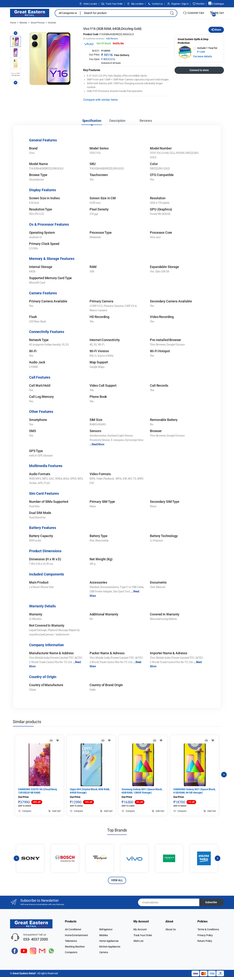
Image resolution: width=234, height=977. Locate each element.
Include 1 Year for (207, 50)
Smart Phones (37, 22)
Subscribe (211, 902)
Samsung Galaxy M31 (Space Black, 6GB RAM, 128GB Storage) (142, 791)
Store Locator (88, 3)
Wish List (138, 940)
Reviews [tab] (146, 121)
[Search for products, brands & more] (122, 13)
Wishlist (199, 3)
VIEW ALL (117, 880)
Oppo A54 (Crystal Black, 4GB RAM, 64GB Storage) (90, 791)
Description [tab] (117, 121)
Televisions (71, 940)
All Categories (68, 13)
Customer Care (193, 12)
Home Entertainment (76, 935)
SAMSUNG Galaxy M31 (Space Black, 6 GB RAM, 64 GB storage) (194, 791)
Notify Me (118, 43)
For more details (202, 56)
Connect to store (199, 70)
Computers (71, 952)
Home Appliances (109, 940)
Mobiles (23, 22)
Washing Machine (75, 946)
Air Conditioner (73, 929)
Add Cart (54, 811)
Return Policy (204, 940)
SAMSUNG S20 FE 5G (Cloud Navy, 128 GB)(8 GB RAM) (37, 791)
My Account (140, 929)
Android (52, 22)
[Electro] (29, 13)
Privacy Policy (205, 935)
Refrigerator (106, 929)
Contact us (155, 3)
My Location (135, 3)
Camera (103, 952)
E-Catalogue (216, 3)
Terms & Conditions (208, 929)
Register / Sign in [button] (177, 3)
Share (216, 29)
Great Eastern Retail (24, 973)
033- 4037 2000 (35, 939)
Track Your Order (112, 3)
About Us (170, 929)
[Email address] (168, 902)
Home (13, 22)
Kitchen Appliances (109, 946)
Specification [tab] (91, 121)
